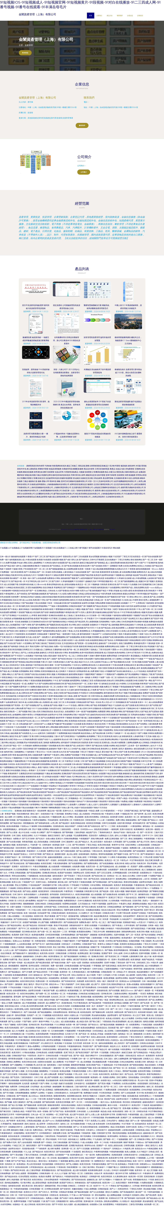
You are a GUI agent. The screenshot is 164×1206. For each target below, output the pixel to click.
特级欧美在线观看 (113, 603)
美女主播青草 (144, 619)
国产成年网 (139, 814)
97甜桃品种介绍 (132, 708)
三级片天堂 (158, 832)
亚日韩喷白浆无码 (29, 932)
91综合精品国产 (35, 885)
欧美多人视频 (5, 1056)
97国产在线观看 (34, 1201)
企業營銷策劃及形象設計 (99, 466)
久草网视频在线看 (121, 640)
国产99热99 (134, 1003)
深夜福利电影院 (18, 1099)
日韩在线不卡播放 (119, 1096)
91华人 (139, 609)
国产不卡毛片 (62, 916)
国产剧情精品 (99, 563)
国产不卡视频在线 (54, 832)
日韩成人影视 (83, 594)
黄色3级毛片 (39, 1186)
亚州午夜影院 (130, 1158)
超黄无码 (41, 733)
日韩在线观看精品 (72, 677)
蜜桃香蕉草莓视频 (78, 1065)
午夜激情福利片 (6, 1133)
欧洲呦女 (135, 1108)
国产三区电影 (84, 739)
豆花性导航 (137, 901)
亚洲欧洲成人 (42, 591)
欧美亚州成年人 (23, 845)
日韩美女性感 (142, 1111)
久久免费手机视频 (9, 563)
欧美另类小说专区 (47, 953)
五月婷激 (138, 947)
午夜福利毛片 (10, 1046)
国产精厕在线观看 (152, 1142)
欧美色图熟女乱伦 (135, 1133)
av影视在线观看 (143, 845)
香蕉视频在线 (28, 823)
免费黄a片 (17, 839)
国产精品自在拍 (11, 1176)
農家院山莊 (133, 472)
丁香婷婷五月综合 (54, 643)
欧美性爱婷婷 (112, 1037)
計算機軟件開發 (25, 478)
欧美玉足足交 (156, 932)
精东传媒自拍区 (96, 1090)
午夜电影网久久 (10, 594)
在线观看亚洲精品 (97, 640)
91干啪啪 (3, 773)
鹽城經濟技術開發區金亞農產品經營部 (32, 497)
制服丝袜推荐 (18, 1124)
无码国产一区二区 (34, 1015)
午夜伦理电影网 (140, 628)
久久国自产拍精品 (154, 628)
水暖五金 (112, 472)
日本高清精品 (98, 1031)
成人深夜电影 (127, 575)
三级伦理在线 (50, 1136)
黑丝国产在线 (109, 1099)
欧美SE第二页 (152, 708)
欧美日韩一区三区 (65, 888)
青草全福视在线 (51, 628)
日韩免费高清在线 (60, 1012)
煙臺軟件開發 (43, 469)
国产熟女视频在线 (117, 662)
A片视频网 (108, 671)
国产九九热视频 (129, 842)
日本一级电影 (85, 677)
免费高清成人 (149, 1037)
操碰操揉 (126, 773)
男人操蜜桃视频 (92, 622)
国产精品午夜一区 (18, 581)
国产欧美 (10, 631)
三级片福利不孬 (81, 1087)
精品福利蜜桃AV (143, 972)
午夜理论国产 (34, 1043)
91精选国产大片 (28, 882)
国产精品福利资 (95, 1003)
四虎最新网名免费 (61, 1145)
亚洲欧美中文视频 (131, 777)
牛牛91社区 (62, 1139)
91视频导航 (40, 860)
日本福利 (121, 975)
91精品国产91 (96, 634)
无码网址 (116, 1093)
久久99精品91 (142, 1152)
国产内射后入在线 (97, 739)
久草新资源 (72, 953)
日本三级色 (16, 835)
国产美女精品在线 (17, 863)
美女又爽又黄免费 (152, 860)
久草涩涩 (50, 653)
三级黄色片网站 (150, 687)
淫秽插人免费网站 (14, 1062)
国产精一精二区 (73, 649)
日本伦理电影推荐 (51, 1180)
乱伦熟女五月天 (121, 569)
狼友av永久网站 (129, 876)
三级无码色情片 (26, 1077)
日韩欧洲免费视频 (71, 839)
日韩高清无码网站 (49, 1049)
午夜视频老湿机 (35, 919)
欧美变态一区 (138, 557)
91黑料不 (88, 746)
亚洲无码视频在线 (48, 671)
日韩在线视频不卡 (143, 1167)
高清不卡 (41, 1056)
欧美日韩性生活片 (142, 705)
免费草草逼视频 (20, 1201)
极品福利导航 (22, 755)
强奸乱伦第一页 (132, 832)
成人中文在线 (24, 832)
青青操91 (32, 770)
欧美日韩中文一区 (79, 619)
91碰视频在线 (33, 876)
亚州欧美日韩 (106, 994)
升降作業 (74, 475)
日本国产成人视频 (78, 749)
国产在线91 (17, 643)
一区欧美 (76, 829)
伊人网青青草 (154, 634)
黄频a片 (92, 959)
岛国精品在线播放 (18, 777)
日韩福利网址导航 (70, 715)
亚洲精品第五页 (130, 665)
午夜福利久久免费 (112, 814)
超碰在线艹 (103, 643)
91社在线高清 (22, 615)
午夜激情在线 (139, 885)
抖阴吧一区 (40, 1139)
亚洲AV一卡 (145, 677)
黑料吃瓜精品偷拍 (127, 625)
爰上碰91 (115, 764)
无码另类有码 (21, 848)
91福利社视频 (98, 659)
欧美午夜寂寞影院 (87, 653)
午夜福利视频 (133, 1114)
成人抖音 (107, 764)
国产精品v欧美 (16, 891)
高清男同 (96, 777)
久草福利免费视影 (18, 780)
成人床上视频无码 (135, 1021)
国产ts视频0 (120, 1056)
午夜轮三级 (75, 1099)
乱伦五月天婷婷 (147, 718)
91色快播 (102, 619)
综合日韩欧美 (48, 588)
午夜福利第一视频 (88, 1133)
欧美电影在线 (18, 690)
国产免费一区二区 (43, 994)
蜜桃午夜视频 (10, 820)
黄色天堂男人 (143, 600)
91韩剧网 (124, 956)
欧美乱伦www (140, 1149)
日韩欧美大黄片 (108, 913)
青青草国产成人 (127, 588)
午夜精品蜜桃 (152, 1149)
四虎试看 (36, 600)
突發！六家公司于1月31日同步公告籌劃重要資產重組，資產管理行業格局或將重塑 (66, 372)
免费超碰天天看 (86, 916)
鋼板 (59, 481)
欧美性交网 (42, 1105)
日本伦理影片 (145, 1077)
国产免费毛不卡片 (128, 755)
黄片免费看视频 (93, 972)
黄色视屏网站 (74, 653)
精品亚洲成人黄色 (147, 1099)
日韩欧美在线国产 (76, 606)
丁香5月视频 (54, 972)
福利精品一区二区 (125, 1034)
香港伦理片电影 (16, 1192)
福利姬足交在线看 (108, 684)
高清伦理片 (93, 835)
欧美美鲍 (58, 1043)
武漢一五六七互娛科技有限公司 (100, 481)
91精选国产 (155, 665)
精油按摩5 (51, 938)
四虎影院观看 (117, 1155)
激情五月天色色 (76, 600)
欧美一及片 (135, 746)
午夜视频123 (134, 690)
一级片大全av (104, 1102)
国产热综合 (108, 640)
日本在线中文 (79, 1083)
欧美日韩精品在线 (78, 823)
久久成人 (107, 1170)
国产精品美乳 (80, 622)
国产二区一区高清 (133, 935)
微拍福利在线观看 (18, 557)
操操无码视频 (5, 705)
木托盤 (138, 466)
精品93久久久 (84, 662)
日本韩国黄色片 (45, 1133)
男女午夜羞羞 (50, 916)
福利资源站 (51, 1065)
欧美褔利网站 (98, 997)
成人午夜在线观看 (29, 560)
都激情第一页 (59, 1068)
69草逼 (11, 873)
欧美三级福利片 (19, 1102)
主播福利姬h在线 (59, 649)
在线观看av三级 (96, 1204)
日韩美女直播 (82, 656)
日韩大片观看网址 (9, 628)
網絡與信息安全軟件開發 (95, 475)
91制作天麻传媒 (134, 1006)
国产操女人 (16, 653)
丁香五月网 (133, 646)
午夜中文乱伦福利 (26, 1195)
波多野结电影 (150, 978)
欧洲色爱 (34, 1083)
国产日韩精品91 (69, 588)
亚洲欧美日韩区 (97, 956)
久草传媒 (136, 1186)
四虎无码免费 (35, 1009)
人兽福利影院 (43, 894)
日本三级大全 (61, 690)
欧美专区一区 (140, 1170)
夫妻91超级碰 (15, 907)
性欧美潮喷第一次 (74, 1167)
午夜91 (99, 975)
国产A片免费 (27, 972)
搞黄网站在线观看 (7, 680)
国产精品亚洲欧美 (29, 997)
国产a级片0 (139, 990)
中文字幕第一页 (128, 1124)
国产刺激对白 (92, 773)
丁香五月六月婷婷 (150, 944)
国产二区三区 (40, 557)
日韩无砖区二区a (143, 963)
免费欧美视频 (35, 687)
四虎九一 (146, 901)
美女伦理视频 (94, 557)
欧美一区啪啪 (43, 1111)
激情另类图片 (43, 615)
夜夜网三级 (103, 1198)
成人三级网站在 (46, 649)
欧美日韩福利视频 (83, 894)
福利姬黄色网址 (49, 631)
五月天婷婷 (41, 770)
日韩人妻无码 (63, 885)
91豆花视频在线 (60, 950)
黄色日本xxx (54, 984)
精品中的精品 (14, 603)
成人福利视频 (39, 1080)
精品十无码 (152, 904)
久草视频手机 (6, 1124)
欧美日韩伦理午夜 (23, 764)
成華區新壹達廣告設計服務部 (81, 484)
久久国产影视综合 (63, 591)
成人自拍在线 (50, 1167)
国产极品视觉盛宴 (81, 1192)
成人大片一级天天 (143, 727)
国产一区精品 (46, 1142)
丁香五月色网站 (124, 560)
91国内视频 (59, 814)
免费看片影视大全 (129, 1080)
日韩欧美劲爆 (61, 953)
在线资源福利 (143, 1083)
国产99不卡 (157, 680)
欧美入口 (15, 1000)
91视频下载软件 (68, 941)
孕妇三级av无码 (34, 711)
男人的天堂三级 (39, 1065)
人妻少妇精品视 (148, 848)
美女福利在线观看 (154, 752)
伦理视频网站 (24, 671)
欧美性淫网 (156, 1186)
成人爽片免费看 (54, 1149)
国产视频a (109, 950)
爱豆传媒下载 (107, 752)
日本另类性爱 (133, 873)
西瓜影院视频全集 (81, 758)
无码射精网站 (104, 622)
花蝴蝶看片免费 (116, 566)
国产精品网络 (148, 755)
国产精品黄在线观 (43, 963)
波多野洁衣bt (112, 904)
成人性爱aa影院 (126, 591)
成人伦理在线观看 (127, 1040)
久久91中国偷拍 (40, 835)
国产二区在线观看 (81, 557)
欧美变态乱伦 (101, 1028)
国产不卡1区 (134, 854)
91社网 (70, 668)
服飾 (39, 481)
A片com (143, 752)
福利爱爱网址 (75, 680)
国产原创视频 (141, 925)
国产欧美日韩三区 (99, 876)
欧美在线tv (82, 721)
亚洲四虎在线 (58, 826)
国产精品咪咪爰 (77, 1121)
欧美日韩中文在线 (77, 1158)
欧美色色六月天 (30, 575)
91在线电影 (150, 897)
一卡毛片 (119, 811)
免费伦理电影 (112, 656)
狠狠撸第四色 (31, 777)
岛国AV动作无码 (127, 606)
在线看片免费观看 (55, 1052)
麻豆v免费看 (37, 888)
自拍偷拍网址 (54, 978)
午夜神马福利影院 (22, 1114)
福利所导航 (8, 752)
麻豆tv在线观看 (83, 625)
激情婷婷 (19, 984)
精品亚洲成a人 (86, 733)
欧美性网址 (52, 1127)
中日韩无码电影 (105, 1093)
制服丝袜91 (5, 922)
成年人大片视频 (121, 835)
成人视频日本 (140, 581)
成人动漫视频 (96, 894)
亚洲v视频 (126, 1108)
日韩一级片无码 (125, 1087)
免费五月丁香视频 (111, 687)
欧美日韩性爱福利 (155, 696)
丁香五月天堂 (127, 557)
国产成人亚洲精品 (46, 1090)
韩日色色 (126, 1102)
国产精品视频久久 (124, 1186)
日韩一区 (14, 1195)
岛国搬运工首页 (87, 680)
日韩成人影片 (24, 646)
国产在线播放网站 (73, 637)
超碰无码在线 (95, 715)
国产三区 (124, 839)
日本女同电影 (147, 1090)
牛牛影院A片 (84, 693)
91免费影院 (134, 1099)
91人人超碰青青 (54, 739)
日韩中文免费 (141, 876)
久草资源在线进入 (79, 972)
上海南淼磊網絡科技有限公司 (112, 494)
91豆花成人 (73, 705)
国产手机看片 (69, 876)
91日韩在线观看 (67, 758)
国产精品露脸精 (74, 1133)
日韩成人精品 (72, 860)
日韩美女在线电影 (147, 1043)
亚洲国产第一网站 (145, 680)
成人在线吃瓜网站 (32, 702)
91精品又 (97, 752)
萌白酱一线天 (135, 718)
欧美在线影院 (118, 1111)
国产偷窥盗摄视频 (56, 569)
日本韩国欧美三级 (17, 1034)
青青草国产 (144, 684)
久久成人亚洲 (81, 708)
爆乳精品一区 (148, 826)
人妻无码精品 (68, 572)
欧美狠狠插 (28, 677)
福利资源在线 (102, 588)
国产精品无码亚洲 (72, 684)
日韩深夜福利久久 (61, 1093)
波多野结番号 (112, 1015)
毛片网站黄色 (77, 777)
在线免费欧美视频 (129, 572)
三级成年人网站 (104, 1096)
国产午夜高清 (33, 696)
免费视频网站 (134, 739)
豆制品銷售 (97, 478)
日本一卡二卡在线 (91, 1074)
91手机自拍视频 (14, 987)
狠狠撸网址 (44, 1071)
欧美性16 (71, 640)
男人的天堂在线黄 (34, 1164)
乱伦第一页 (129, 662)
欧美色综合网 (84, 566)
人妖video (67, 857)
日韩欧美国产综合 (19, 1056)
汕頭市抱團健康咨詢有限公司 (124, 481)
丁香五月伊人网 (79, 1009)
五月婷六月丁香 (71, 1034)
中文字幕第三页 (54, 619)
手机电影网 (114, 919)
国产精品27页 (116, 1108)
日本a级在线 (77, 764)
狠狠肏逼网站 (131, 820)
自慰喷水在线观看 (45, 1062)
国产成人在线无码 (77, 746)
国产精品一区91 (15, 746)
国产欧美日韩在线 (65, 659)
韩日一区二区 (114, 581)
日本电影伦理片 (124, 656)
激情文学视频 (49, 1000)
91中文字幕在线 (126, 612)
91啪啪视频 (78, 891)
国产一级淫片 (125, 1028)
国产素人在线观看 (34, 1102)
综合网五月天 (133, 619)
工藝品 (25, 481)
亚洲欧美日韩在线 (49, 873)
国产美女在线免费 (107, 721)
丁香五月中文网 (98, 932)
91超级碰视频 (122, 1139)
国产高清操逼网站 (34, 873)
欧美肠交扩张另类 (71, 646)
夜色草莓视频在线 (121, 950)
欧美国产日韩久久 (67, 1183)
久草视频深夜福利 (40, 715)
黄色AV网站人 (31, 767)
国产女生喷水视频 (14, 842)
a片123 (112, 702)
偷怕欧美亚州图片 (127, 563)
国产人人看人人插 (92, 1114)
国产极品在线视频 (107, 1025)
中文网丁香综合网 (123, 913)
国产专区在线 (68, 879)
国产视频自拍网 (135, 1059)
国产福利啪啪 (54, 622)
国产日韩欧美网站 (37, 693)
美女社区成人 (59, 711)
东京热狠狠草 (31, 634)
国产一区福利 (51, 860)
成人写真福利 (109, 653)
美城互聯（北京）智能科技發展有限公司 (78, 491)
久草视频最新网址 (98, 631)
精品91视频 (23, 1037)
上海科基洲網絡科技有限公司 (41, 487)
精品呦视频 (100, 761)
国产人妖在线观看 (25, 1142)
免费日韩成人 (38, 1130)
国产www (8, 749)
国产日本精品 (74, 1136)
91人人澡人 (55, 1021)
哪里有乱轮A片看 (7, 851)
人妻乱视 (145, 597)
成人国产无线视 (128, 705)
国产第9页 (101, 690)
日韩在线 (51, 591)
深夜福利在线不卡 (76, 925)
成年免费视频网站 (59, 637)
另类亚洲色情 (117, 594)
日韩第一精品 (153, 925)
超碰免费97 (55, 1108)
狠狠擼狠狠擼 (141, 770)
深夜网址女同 (78, 873)
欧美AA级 (96, 1068)
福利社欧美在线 (17, 1108)
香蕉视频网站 (33, 1173)
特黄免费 (4, 1021)
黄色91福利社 (43, 767)
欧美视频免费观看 (20, 975)
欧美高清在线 (116, 1102)
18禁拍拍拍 (106, 1021)
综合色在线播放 (6, 919)
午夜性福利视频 (153, 1192)
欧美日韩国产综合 (93, 1065)
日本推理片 (143, 690)
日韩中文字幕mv (142, 888)
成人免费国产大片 (31, 684)
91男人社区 (78, 1074)
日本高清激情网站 (113, 1124)
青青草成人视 (64, 969)
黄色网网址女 (85, 631)
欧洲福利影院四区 (140, 1118)
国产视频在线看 (30, 1105)
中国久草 (155, 963)
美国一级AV (27, 578)
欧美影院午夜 (72, 947)
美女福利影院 (148, 1201)
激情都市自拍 (143, 894)
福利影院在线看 (14, 1186)
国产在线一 (87, 597)
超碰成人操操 (40, 597)
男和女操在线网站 (19, 876)
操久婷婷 (9, 640)
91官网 (158, 1114)
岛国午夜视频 (119, 935)
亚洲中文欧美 (131, 1127)
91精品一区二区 (91, 1198)
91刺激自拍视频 (85, 882)
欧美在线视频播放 (22, 730)
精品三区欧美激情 (118, 1127)
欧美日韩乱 (153, 684)
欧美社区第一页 (8, 730)
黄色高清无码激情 (101, 829)
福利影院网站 (64, 600)
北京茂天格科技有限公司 (123, 484)
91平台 (147, 1127)
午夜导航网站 (60, 919)
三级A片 (57, 736)
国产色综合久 (41, 1127)
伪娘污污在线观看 (66, 1083)
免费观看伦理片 (56, 922)
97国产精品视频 (26, 603)
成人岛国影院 (44, 702)
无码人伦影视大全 (78, 975)
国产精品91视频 (95, 730)
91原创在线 (61, 1046)
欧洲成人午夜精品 (67, 622)
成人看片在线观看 (80, 1170)
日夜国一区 (45, 1031)
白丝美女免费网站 (130, 566)
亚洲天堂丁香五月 (59, 668)
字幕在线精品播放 (135, 693)
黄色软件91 (6, 653)
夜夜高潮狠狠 (95, 1108)
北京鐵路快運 (119, 478)
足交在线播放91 (110, 560)
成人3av (151, 1118)
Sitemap (112, 529)
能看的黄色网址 (60, 1096)
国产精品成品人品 (154, 1198)
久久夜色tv (147, 1034)
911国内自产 (106, 1149)
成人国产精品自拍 (30, 925)
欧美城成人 (122, 1164)
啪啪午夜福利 (131, 891)
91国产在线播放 (30, 705)
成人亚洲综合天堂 (33, 1031)
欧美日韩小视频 (63, 746)
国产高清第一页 (17, 705)
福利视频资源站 (15, 560)
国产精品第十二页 (71, 1118)
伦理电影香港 (81, 671)
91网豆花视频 (105, 615)
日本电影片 (126, 1195)
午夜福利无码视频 (79, 1071)
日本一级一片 (83, 1059)
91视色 (119, 634)
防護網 (44, 475)
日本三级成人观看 (70, 696)
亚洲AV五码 (105, 984)
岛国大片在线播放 (84, 1105)
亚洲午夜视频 (144, 953)
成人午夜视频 (13, 671)
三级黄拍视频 (54, 897)
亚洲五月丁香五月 (116, 897)
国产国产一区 (31, 591)
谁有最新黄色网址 (7, 910)
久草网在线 (140, 603)
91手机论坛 (6, 758)
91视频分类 (118, 1180)
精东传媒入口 (31, 584)
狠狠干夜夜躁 (129, 1142)
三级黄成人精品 (18, 1111)
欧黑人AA (159, 848)
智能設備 (28, 475)
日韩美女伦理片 (53, 1124)
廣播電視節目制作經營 (35, 466)
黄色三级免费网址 (126, 643)
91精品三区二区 (18, 1145)
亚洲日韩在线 (29, 978)
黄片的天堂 (14, 879)
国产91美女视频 (16, 1155)
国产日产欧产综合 (56, 1111)
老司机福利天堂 (139, 823)
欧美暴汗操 (101, 907)
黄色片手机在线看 (61, 925)
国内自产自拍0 (120, 832)
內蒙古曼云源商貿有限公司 (58, 497)
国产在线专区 (65, 1189)
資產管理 (76, 529)
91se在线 (143, 1108)
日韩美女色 (54, 1195)
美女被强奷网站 (13, 981)
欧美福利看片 (127, 938)
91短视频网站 (80, 736)
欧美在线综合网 (21, 1167)
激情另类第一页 (87, 1161)
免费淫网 (14, 1087)
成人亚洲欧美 (72, 938)
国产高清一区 (84, 1034)
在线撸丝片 (94, 625)
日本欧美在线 (63, 907)
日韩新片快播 (81, 978)
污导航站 (4, 1186)
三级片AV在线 (57, 1118)
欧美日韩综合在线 (29, 1062)
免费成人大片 (63, 928)
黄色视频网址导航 (136, 649)
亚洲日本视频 (86, 637)
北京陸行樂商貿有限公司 (103, 484)
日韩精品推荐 (81, 702)
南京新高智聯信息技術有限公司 (87, 494)
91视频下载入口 (112, 1167)
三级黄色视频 (96, 938)
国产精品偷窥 (85, 966)
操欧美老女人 (127, 671)
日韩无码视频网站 (96, 693)
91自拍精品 (43, 897)
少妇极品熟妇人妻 (146, 1155)
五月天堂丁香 (150, 749)
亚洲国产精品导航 (86, 575)
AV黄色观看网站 (62, 606)
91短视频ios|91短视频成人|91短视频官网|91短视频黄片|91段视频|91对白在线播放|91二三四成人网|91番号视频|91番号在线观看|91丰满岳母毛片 (56, 548)
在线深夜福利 (84, 854)
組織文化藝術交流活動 (84, 478)
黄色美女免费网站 (12, 860)
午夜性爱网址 (125, 1049)
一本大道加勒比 (27, 916)
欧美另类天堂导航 (100, 901)
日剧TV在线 (38, 1000)
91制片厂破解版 (9, 1025)
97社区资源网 (85, 1015)
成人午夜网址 (121, 684)
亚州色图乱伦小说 (136, 631)
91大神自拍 (47, 563)
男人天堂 (105, 702)
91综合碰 (19, 721)
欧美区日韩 (39, 916)
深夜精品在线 (31, 947)
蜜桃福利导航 (50, 1186)
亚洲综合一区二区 (114, 876)
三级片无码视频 (63, 1065)
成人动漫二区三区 (57, 702)
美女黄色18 (43, 696)
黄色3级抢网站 (136, 560)
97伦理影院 (84, 885)
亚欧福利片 (57, 879)
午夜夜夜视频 (149, 839)
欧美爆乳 (121, 894)
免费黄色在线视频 (40, 746)
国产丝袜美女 (22, 594)
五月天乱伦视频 (32, 1071)
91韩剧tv (6, 1170)
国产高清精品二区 (57, 566)
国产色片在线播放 (148, 935)
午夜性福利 (18, 938)
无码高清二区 (10, 1164)
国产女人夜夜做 (43, 705)
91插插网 (12, 888)
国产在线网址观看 (46, 684)
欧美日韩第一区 (73, 870)
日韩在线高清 (123, 1090)
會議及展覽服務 (55, 469)
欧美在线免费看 (131, 637)
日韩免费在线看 (100, 870)
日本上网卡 (157, 866)
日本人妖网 (118, 953)
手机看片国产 (88, 1046)
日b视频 (36, 649)
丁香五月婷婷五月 (136, 1037)
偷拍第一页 (149, 990)
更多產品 (25, 53)
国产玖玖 (116, 755)
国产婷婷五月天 (130, 1012)
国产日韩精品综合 (141, 1052)
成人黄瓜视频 (8, 885)
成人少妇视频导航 (13, 625)
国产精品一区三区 (76, 1173)
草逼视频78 (151, 646)
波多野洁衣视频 (88, 603)
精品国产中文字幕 (116, 987)
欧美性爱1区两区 (117, 817)
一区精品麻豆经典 (60, 603)
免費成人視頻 (124, 1121)
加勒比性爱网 (58, 575)
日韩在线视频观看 (50, 888)
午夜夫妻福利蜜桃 (60, 863)
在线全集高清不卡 (107, 879)
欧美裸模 (5, 578)
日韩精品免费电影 (114, 907)
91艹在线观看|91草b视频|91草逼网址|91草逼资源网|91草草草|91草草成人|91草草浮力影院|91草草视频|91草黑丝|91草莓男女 (75, 786)
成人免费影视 (58, 1062)
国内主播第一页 (50, 665)
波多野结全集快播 (148, 1046)
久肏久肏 (28, 1130)
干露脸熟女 (86, 764)
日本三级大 (108, 1059)
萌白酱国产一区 (16, 578)
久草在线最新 (70, 702)
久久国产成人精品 (71, 662)
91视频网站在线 (82, 588)
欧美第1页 (126, 1046)
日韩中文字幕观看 (97, 560)
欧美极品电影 (88, 600)
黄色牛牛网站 (44, 1021)
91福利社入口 (152, 922)
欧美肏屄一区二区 (33, 718)
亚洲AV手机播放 (155, 1080)
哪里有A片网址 (84, 705)
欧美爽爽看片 (139, 829)
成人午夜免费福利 (152, 966)
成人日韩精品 (144, 742)
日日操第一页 (94, 615)
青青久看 (123, 870)
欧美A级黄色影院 (120, 699)
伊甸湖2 (160, 935)
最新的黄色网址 (139, 1087)
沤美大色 (150, 1015)
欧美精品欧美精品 (30, 938)
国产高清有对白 (125, 1015)
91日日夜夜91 (79, 581)
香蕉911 (106, 566)
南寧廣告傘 (38, 472)
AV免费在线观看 (146, 1183)
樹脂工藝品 (36, 475)
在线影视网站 (19, 1133)
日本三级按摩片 (67, 842)
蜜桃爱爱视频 (109, 569)
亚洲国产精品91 (11, 857)
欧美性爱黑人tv (145, 1096)
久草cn (90, 1071)
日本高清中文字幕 (58, 870)
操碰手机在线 (6, 894)
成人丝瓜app (34, 1096)
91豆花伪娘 (67, 1043)
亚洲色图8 (135, 1046)
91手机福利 (74, 885)
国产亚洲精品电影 (100, 882)
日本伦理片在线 (55, 708)
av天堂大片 (141, 922)
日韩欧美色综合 (47, 711)
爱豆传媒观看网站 (35, 588)
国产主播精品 (71, 1068)
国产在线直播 (132, 702)
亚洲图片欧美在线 (76, 1145)
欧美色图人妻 (116, 572)
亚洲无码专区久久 (67, 894)
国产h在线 (128, 1180)
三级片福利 (102, 857)
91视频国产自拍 (138, 615)
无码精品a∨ (117, 1149)
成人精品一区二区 (11, 606)
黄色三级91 (35, 814)
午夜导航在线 (38, 665)
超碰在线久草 (148, 1133)
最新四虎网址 (115, 938)
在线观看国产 (113, 870)
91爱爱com (114, 649)
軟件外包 (22, 469)
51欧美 (49, 603)
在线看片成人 (106, 1080)
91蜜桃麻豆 (68, 987)
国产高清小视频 (104, 1083)
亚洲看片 (15, 866)
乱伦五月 (132, 724)
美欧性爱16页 (113, 981)
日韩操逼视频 (20, 873)
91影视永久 (34, 870)
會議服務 (131, 475)
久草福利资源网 (19, 637)
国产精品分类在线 (100, 606)
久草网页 (94, 677)
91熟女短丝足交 (130, 897)
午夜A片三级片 (47, 662)
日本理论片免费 (141, 1018)
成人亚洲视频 (85, 1062)
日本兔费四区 (69, 1037)
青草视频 (72, 932)
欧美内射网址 (120, 653)
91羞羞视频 (32, 628)
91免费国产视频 (154, 876)
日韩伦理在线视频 (65, 1127)
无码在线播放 (133, 1077)
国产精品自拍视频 (27, 860)
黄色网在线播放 (6, 761)
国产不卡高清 (16, 656)
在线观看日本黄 (131, 680)
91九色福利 (117, 705)
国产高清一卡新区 (93, 609)
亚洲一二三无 (66, 845)
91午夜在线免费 (117, 665)
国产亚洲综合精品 (21, 919)
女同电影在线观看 (51, 777)
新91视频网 (87, 606)
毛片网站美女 (143, 758)
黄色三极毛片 (29, 984)
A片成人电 (24, 1006)
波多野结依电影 (107, 575)
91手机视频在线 (31, 1108)
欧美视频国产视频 (85, 1068)
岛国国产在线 (42, 739)
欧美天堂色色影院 (12, 1028)
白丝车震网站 (6, 1204)
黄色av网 (48, 677)
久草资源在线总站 (36, 1167)
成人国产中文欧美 (77, 1114)
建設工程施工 (72, 466)
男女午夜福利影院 (31, 742)
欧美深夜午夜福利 (145, 1012)
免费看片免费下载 (10, 959)
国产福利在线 (52, 594)
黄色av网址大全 (135, 597)
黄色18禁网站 (35, 671)
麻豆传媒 (159, 994)
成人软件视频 (11, 659)
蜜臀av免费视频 (145, 866)
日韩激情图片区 (62, 1201)
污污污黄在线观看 (95, 978)
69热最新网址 (107, 730)
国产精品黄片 (64, 823)
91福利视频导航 (36, 609)
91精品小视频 (5, 780)
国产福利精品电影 (7, 848)
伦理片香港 (12, 755)
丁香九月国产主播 (120, 752)
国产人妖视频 (67, 835)
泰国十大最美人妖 (71, 1015)
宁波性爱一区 (36, 845)
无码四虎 (7, 619)
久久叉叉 (24, 699)
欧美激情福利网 (94, 767)
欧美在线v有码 (47, 950)
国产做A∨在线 (51, 1006)
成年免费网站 (30, 901)
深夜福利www (145, 1164)
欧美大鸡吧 (8, 739)
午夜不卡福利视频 (99, 904)
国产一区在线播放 (81, 888)
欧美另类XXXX (26, 866)
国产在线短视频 (73, 752)
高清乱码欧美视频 (127, 888)
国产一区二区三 (116, 1009)
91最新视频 (63, 1161)
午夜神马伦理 (132, 758)
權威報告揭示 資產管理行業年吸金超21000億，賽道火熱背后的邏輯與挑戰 (128, 372)
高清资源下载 (113, 1028)
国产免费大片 (90, 761)
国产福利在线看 (48, 1102)
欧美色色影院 (85, 1012)
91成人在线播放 (87, 1142)
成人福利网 (130, 975)
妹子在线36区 (51, 1059)
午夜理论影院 (152, 913)
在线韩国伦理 (142, 1000)
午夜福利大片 (44, 1108)
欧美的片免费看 (45, 1176)
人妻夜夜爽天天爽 (136, 956)
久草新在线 (7, 990)
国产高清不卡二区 (66, 767)
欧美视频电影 (38, 773)
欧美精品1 (84, 1176)
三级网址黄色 (24, 1090)
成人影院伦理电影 (39, 1183)
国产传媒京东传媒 (115, 922)
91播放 (47, 773)
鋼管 (45, 472)
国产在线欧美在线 (110, 894)
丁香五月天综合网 (83, 876)
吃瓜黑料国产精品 (74, 919)
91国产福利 (27, 1021)
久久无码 (138, 755)
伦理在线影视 (120, 696)
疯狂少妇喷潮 (20, 718)
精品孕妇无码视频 (33, 662)
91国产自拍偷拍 (96, 566)
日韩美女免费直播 (155, 733)
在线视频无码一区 (103, 959)
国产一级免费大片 (44, 637)
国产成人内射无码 (72, 563)
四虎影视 (5, 622)
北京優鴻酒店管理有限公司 (82, 487)
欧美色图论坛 (68, 609)
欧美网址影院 (83, 953)
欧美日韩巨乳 (90, 981)
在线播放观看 (7, 690)
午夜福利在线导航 (71, 1176)
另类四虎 (103, 584)
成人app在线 (27, 600)
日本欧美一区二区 (85, 1186)
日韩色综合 (104, 817)
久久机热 (125, 600)
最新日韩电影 (5, 1071)
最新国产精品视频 (113, 848)
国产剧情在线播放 (136, 1065)
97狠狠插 (68, 718)
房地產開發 (129, 469)
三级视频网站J (19, 752)
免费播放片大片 (135, 1173)
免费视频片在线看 (91, 1093)
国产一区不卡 (12, 1158)
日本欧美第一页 (76, 727)
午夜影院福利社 (121, 1204)
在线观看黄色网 (97, 764)
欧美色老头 (64, 1195)
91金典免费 (8, 702)
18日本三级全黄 (52, 752)
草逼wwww (17, 739)
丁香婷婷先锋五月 (105, 832)
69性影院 (93, 588)
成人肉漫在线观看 (96, 888)
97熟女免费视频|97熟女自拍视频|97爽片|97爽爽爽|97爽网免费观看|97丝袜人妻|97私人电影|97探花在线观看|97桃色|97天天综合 (57, 808)
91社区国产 (117, 557)
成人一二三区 (31, 1099)
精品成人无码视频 (16, 742)
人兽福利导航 (138, 736)
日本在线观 (81, 1111)
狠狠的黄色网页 (54, 1105)
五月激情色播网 (57, 1031)
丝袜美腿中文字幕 (50, 885)
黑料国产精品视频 (130, 1071)
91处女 (146, 634)
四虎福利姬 (52, 882)
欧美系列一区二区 (132, 817)
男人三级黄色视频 (7, 1040)
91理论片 (144, 696)
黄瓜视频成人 (136, 656)
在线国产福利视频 (30, 922)
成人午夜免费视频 (139, 578)
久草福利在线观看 (48, 1046)
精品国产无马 (91, 832)
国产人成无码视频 (83, 578)
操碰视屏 (42, 594)
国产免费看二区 (138, 687)
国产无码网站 (142, 724)
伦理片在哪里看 (30, 690)
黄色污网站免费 (97, 839)
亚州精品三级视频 (121, 1003)
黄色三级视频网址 (136, 839)
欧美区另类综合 (21, 1049)
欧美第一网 (71, 1025)
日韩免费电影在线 (135, 879)
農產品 (112, 469)
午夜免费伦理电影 (84, 1031)
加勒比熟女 (152, 575)
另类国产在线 (29, 674)
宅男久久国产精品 (141, 711)
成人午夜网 (133, 600)
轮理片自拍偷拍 (92, 699)
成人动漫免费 (54, 866)
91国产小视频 (141, 733)
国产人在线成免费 (39, 578)
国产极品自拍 (97, 746)
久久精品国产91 (126, 919)
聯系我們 (120, 15)
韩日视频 (138, 662)
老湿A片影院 (59, 693)
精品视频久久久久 (148, 1136)
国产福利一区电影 (15, 963)
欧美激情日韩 (58, 684)
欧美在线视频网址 (153, 1040)
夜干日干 (4, 1127)
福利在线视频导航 (42, 761)
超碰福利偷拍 (28, 956)
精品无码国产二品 (123, 746)
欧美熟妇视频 (87, 919)
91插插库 (7, 569)
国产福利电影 (13, 646)
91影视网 (40, 575)
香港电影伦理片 (140, 643)
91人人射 (101, 820)
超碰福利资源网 (114, 1130)
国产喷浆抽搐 (128, 711)
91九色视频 (132, 584)
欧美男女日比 (79, 910)
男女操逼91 (101, 1167)
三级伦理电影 (79, 832)
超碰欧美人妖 (92, 1180)
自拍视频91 (124, 603)
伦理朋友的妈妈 (100, 680)
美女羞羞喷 (79, 817)
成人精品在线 (134, 1136)
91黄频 (159, 1037)
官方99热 (140, 1093)
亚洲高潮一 (140, 1145)
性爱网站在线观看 (70, 904)
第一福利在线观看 (144, 1121)
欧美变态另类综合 (43, 1037)
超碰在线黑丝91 (149, 1102)
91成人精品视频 (97, 569)
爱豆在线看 (153, 656)
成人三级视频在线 (133, 696)
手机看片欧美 (79, 1130)
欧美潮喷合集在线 (74, 1096)
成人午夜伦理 (40, 969)
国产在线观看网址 (76, 863)
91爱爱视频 (58, 609)
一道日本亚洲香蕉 (16, 572)
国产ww (133, 1121)
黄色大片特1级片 (88, 1049)
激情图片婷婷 (60, 854)
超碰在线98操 (149, 969)
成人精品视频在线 (81, 1204)
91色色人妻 (74, 634)
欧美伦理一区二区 (87, 1040)
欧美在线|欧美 (14, 1136)
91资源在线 (61, 1167)
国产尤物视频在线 (41, 749)
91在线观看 (112, 770)
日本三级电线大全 (35, 975)
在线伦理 (41, 1003)
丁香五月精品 (91, 845)
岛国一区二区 (111, 677)
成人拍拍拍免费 (150, 625)
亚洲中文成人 (41, 882)
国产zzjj (48, 879)
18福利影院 (149, 603)
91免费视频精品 (8, 767)
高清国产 (134, 866)
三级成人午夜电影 (17, 947)
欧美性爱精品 (85, 1018)
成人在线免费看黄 (156, 702)
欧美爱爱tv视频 (97, 687)
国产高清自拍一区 (133, 721)
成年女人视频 (21, 566)
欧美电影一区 (28, 941)
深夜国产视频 (125, 761)
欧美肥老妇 (73, 721)
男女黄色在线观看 (9, 1068)
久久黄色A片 (125, 1201)
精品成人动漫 (106, 1111)
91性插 (151, 1180)
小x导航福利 (27, 746)
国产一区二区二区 (41, 569)
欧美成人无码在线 (10, 1090)
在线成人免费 (158, 1121)
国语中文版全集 (66, 1130)
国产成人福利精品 (83, 851)
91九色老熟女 (50, 1018)
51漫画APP (72, 687)
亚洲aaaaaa (17, 941)
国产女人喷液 (12, 832)
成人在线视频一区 (122, 866)
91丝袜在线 (8, 727)
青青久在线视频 (91, 925)
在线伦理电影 (25, 879)
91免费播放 (155, 888)
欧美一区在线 (15, 622)
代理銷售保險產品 (71, 472)
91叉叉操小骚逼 (150, 736)
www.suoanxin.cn (67, 529)
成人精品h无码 (83, 1021)
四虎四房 (84, 742)
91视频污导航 (150, 715)
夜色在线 (132, 972)
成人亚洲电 (109, 1031)
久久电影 (54, 1083)
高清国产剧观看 (148, 662)
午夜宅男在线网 (44, 997)
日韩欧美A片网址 (144, 1139)
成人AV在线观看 (65, 764)
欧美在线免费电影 (88, 1028)
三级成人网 (23, 1158)
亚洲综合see (124, 981)
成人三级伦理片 (83, 897)
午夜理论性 (68, 891)
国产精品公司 (101, 1049)
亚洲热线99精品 (129, 922)
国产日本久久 (44, 1192)
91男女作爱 (147, 857)
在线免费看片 (70, 711)
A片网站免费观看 (144, 1068)
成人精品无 (131, 733)
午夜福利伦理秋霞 (57, 1034)
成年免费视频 (118, 777)
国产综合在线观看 (151, 557)
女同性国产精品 (50, 907)
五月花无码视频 (133, 684)
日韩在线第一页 (82, 1108)
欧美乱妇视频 (65, 1071)
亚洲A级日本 (89, 1201)
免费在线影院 (63, 727)
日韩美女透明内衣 (24, 888)
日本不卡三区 (16, 922)
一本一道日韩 (89, 1155)
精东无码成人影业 (12, 1006)
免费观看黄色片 (70, 901)
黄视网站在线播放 (140, 904)
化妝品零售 (59, 472)
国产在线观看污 (132, 1043)
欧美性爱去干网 (36, 928)
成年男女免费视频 (53, 1040)
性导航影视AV (63, 628)
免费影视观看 (126, 615)
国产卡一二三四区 (108, 826)
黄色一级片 (101, 981)
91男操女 (112, 1186)
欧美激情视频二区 (75, 990)
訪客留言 (140, 15)
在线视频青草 (91, 1083)
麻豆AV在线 (112, 1105)
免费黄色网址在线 (112, 646)
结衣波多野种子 (129, 916)
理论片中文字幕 (41, 984)
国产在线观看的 (63, 770)
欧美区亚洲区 (46, 863)
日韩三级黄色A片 (21, 631)
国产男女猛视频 (65, 724)
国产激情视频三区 (123, 715)
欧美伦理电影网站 (40, 606)
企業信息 (130, 15)
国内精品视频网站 (12, 1183)
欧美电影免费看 (38, 935)
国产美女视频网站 (132, 674)
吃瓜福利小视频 (152, 612)
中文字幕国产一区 (72, 1062)
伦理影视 (73, 928)
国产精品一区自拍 (94, 702)
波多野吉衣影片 (122, 1099)
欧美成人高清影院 (113, 1018)
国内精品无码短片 (28, 597)
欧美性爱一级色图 (62, 848)
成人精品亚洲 (29, 963)
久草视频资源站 (6, 600)
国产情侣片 (137, 764)
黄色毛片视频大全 (90, 1096)
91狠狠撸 (118, 575)
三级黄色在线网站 (120, 994)
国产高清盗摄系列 (127, 1192)
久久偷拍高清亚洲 (103, 665)
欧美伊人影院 (61, 631)
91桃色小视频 (152, 770)
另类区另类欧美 (108, 668)
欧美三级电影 (44, 742)
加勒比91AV (102, 770)
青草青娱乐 (7, 839)
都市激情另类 (146, 817)
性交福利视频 (47, 1164)
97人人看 (145, 764)
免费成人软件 (135, 668)
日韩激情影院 (26, 1136)
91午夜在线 (30, 761)
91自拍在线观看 (80, 572)
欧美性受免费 (53, 1183)
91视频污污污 (35, 730)
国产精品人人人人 (41, 987)
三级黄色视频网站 (111, 969)
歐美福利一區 (96, 1077)
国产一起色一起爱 (74, 963)
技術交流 (41, 478)
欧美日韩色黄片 (150, 591)
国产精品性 (50, 557)
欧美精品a (124, 1136)
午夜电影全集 (69, 612)
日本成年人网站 (41, 956)
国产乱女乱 (27, 721)
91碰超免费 (35, 764)
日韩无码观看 (37, 907)
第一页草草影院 (146, 721)
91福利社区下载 (73, 997)
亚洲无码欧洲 (149, 1176)
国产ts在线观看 (88, 727)
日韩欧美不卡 (102, 897)
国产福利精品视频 (68, 897)
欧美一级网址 (67, 959)
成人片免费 (91, 690)
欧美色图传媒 (84, 947)
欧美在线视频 (99, 646)
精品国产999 (42, 901)
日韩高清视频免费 (145, 987)
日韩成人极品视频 (11, 733)
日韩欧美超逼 (103, 1189)
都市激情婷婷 (85, 634)
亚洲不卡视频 (109, 963)
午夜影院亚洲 (108, 1003)
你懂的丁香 (95, 947)
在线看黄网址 (134, 1025)
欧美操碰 (155, 739)
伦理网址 (45, 829)
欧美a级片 (108, 842)
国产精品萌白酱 (99, 733)
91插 (29, 727)
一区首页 (142, 994)
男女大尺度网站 (21, 885)
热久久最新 (68, 1204)
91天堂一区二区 (12, 724)
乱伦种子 (59, 557)
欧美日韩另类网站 (92, 817)
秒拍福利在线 (102, 990)
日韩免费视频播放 (22, 1093)
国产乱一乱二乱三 (69, 656)
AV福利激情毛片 (155, 758)
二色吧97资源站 (117, 609)
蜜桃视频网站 (47, 680)
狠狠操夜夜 (138, 1034)
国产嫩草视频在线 (154, 767)
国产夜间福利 (130, 1198)
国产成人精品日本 (118, 708)
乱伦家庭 (128, 578)
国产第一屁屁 (79, 1056)
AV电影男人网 (128, 1149)
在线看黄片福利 (110, 1034)
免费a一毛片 (59, 646)
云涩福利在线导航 (109, 634)
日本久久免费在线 (131, 953)
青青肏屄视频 (27, 842)
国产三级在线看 (30, 1012)
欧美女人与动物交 (144, 566)
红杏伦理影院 (24, 1176)
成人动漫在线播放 (68, 1021)
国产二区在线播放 (27, 1028)
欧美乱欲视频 (34, 653)
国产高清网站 (139, 938)
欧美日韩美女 (37, 1180)
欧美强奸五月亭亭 (7, 1114)
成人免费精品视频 (114, 1195)
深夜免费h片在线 (60, 1133)
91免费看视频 (62, 733)
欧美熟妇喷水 (55, 981)
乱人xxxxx (34, 733)
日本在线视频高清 (106, 1056)
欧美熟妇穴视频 (45, 699)
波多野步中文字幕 (55, 715)
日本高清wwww (87, 829)
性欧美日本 (141, 863)
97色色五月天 (28, 987)
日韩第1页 (12, 901)
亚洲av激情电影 (26, 665)
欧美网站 (50, 1114)
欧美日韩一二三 (108, 1183)
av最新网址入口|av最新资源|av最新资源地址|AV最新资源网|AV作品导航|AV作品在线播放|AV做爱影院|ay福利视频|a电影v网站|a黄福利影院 (88, 780)
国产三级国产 (52, 659)
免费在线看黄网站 (96, 860)
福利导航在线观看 (53, 944)
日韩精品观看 (42, 634)
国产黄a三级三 (95, 1021)
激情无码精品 (34, 950)
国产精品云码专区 (40, 972)
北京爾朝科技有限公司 (44, 494)
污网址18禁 (53, 767)
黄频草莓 (141, 897)
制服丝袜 (17, 1003)
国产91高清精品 (30, 572)
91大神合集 (138, 625)
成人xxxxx (36, 721)
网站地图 (116, 548)
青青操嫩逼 (134, 950)
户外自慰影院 (28, 569)
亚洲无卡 (59, 839)
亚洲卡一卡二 (143, 702)
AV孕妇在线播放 (28, 1052)
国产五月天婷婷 (28, 839)
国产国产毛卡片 (38, 944)
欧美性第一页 (65, 972)
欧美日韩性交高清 (27, 981)
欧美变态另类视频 (93, 823)
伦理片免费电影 (35, 1049)
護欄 (87, 466)
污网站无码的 (10, 1198)
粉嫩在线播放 (77, 1189)
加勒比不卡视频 (112, 944)
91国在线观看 (149, 649)
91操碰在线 (44, 566)
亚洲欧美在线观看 (56, 615)
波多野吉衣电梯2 (146, 882)
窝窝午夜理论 (27, 715)
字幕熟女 (13, 897)
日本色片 (115, 1170)
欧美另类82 (16, 1052)
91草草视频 (92, 857)
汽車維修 (48, 466)
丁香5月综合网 (104, 649)
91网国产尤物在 (65, 777)
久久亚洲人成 (123, 631)
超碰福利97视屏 (55, 749)
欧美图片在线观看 (44, 560)
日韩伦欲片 (66, 944)
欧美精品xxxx (52, 969)
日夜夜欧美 (142, 637)
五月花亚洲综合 (68, 643)
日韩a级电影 (24, 724)
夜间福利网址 (145, 950)
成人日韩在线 (30, 1204)
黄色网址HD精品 (72, 814)
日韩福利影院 (136, 1102)
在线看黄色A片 (146, 873)
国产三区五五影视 (104, 873)
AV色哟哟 (48, 668)
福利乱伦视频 (148, 1021)
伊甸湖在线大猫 (97, 814)
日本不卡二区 (45, 581)
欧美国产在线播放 (54, 1099)
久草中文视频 (5, 1099)
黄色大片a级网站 (112, 1192)
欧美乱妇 (67, 1028)
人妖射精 (150, 578)
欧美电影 (56, 845)
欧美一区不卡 (138, 1161)
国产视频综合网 (98, 1012)
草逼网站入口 (156, 1130)
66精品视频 (4, 684)
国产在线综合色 (94, 826)
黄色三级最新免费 (35, 755)
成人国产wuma (48, 1121)
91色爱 (53, 721)
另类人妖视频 (33, 699)
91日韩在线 (117, 947)
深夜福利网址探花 (128, 932)
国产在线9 (45, 612)
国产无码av (48, 693)
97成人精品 (5, 1077)
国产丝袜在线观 (134, 835)
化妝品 (118, 469)
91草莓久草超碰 (113, 591)
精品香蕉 (64, 625)
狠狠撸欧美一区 (122, 1025)
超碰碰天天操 (90, 581)
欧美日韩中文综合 (44, 1204)
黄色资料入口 (106, 749)
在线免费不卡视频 (126, 1170)
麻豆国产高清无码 (80, 959)
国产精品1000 (29, 708)
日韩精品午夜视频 (66, 1192)
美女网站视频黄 (134, 752)
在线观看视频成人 (10, 829)
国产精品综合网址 (14, 925)
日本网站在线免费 (52, 1189)
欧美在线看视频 (13, 826)
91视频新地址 (17, 758)
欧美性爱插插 (138, 591)
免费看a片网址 (86, 1139)
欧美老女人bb (83, 615)
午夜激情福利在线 (74, 1046)
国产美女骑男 (151, 1195)
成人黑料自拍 (24, 693)
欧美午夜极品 (5, 575)
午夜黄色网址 (65, 1180)
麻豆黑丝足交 (87, 1152)
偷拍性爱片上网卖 (97, 848)
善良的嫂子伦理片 (111, 851)
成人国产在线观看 (51, 1077)
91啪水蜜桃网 (43, 758)
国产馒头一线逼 (102, 1000)
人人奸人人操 (8, 950)
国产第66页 (19, 674)
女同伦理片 (79, 1080)
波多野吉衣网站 (121, 978)
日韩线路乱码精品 (54, 941)
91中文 (55, 680)
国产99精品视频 (62, 1000)
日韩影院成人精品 (142, 1130)
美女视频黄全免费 (80, 668)
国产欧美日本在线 (18, 1170)
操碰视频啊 (57, 1087)
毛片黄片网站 (25, 1183)
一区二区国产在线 (61, 1114)
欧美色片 (117, 885)
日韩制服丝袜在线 (149, 1009)
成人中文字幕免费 (38, 727)
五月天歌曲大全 (84, 904)
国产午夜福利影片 (148, 854)
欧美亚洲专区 (44, 891)
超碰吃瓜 (43, 653)
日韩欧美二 (72, 1186)
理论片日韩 (4, 897)
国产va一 (113, 1189)
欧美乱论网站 (27, 835)
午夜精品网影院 (134, 640)
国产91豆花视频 (83, 1149)
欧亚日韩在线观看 (82, 1077)
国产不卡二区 (131, 894)
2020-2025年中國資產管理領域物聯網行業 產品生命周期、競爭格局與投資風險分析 (66, 405)
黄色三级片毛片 (31, 640)
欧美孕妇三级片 (117, 1074)
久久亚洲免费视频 (21, 870)
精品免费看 (120, 628)
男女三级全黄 (24, 959)
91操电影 (117, 733)
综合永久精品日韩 (108, 910)
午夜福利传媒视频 (21, 1189)
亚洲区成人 (106, 742)
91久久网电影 (59, 1025)
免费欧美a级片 (85, 922)
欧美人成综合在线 (98, 1037)
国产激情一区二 (109, 1139)
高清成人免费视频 (156, 919)
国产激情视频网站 (128, 581)
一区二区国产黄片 (83, 1037)
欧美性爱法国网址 (105, 935)
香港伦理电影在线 (54, 584)
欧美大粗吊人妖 (115, 736)
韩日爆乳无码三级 (26, 606)
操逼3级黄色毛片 (29, 811)
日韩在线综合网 (56, 891)
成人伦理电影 (46, 1087)
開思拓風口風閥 (122, 472)
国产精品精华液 (136, 910)
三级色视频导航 (6, 997)
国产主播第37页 (25, 736)
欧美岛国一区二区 (49, 687)
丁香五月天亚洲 (102, 736)
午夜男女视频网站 (39, 820)
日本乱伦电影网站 (127, 1062)
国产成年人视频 (18, 1071)
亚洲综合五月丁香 (116, 1198)
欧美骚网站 (91, 736)
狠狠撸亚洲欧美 (33, 566)
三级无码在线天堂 (68, 708)
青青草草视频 (133, 1183)
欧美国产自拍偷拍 (65, 873)
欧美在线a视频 (46, 876)
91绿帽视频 (46, 1015)
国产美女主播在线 (89, 907)
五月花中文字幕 (141, 997)
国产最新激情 (128, 907)
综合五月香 (17, 600)
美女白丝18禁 (66, 739)
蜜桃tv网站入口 (8, 674)
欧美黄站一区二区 (58, 994)
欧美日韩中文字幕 (125, 966)
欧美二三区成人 (50, 928)
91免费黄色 (116, 1083)
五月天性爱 (77, 1043)
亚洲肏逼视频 (17, 1152)
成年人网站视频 (52, 727)
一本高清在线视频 (90, 1102)
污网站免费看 (100, 603)
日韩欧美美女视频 (106, 699)
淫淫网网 (95, 637)
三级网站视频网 (132, 742)
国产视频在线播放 (33, 863)
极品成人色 (13, 693)
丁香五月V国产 (58, 699)
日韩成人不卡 (122, 972)
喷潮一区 (97, 684)
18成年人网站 (115, 622)
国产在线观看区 (139, 851)
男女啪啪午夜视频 (141, 622)
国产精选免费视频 (82, 730)
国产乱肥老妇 (154, 711)
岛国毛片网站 (141, 975)
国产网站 (41, 628)
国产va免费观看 (150, 631)
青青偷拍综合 (80, 1183)
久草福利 (120, 578)
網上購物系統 (32, 469)
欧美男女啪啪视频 (12, 1080)
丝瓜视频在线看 (81, 811)
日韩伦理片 (45, 721)
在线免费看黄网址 (20, 990)
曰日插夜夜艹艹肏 (62, 1155)
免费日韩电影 (72, 594)
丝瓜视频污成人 (92, 755)
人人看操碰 (129, 628)
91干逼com (74, 1195)
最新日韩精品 (24, 609)
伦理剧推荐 (106, 708)
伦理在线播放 (57, 572)
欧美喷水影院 (48, 609)
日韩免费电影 (22, 628)
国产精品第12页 (84, 696)
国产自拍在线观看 (63, 1152)
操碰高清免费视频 (57, 612)
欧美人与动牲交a (7, 1009)
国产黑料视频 (67, 832)
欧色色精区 (140, 1040)
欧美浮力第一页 (92, 866)
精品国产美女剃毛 (140, 575)
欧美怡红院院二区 (21, 588)
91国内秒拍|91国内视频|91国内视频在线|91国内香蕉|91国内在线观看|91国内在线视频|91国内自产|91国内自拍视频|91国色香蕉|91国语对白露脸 (64, 801)
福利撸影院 (110, 619)
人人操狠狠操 (16, 956)
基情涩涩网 (84, 649)
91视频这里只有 (126, 814)
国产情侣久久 (93, 1025)
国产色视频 (23, 711)
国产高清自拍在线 (79, 1180)
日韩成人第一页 (100, 600)
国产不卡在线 (122, 584)
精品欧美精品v (145, 739)
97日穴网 (144, 653)
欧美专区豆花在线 (156, 1018)
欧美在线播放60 (30, 894)
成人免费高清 (61, 990)
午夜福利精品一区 (153, 938)
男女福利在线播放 (99, 1015)
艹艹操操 (51, 606)
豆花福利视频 (80, 699)
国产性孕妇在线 (96, 1059)
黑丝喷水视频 (86, 997)
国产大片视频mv (105, 1180)
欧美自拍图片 (109, 1173)
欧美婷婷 (15, 935)
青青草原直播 (146, 1186)
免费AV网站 (120, 820)
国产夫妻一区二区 (45, 932)
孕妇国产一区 (17, 978)
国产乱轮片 (40, 839)
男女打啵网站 (148, 947)
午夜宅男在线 (22, 659)
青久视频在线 (68, 1087)
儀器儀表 (124, 466)
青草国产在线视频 (72, 575)
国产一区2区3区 (146, 832)
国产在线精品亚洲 (71, 922)
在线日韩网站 (130, 845)
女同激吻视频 (17, 619)
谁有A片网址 (111, 1161)
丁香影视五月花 (134, 699)
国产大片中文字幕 (154, 637)
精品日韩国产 (70, 826)
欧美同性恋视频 (26, 1080)
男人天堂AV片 (84, 1118)
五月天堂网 (30, 780)
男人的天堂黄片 (96, 842)
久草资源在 (51, 690)
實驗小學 (45, 481)
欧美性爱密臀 (9, 718)
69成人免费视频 (90, 1189)
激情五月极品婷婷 (87, 563)
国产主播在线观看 (68, 851)
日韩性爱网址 (119, 680)
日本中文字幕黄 (35, 854)
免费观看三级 (135, 848)
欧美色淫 (97, 575)
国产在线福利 (108, 758)
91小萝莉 (111, 857)
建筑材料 (131, 466)
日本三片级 (39, 1077)
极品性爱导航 (28, 619)
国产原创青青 (5, 835)
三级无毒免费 (153, 724)
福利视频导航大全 (151, 1028)
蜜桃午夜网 (41, 690)
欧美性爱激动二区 (135, 857)
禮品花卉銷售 (89, 469)
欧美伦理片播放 (144, 1071)
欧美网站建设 (39, 1059)
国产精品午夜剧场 (15, 913)
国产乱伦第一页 (146, 1003)
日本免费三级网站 (47, 1155)
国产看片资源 (105, 609)
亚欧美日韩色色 (46, 1096)
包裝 (123, 469)
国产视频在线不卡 (20, 953)
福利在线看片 (58, 876)
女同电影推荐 (135, 981)
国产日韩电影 (81, 1025)
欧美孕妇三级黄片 (11, 969)
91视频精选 (90, 1000)
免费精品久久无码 (106, 835)
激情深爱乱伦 (33, 953)
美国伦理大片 (68, 557)
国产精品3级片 (10, 566)
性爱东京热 (142, 646)
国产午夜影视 (22, 1096)
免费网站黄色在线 (88, 665)
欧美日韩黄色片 (88, 724)
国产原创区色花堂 (97, 578)
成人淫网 (6, 1130)
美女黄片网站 (48, 848)
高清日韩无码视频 (15, 649)
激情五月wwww (127, 990)
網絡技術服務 (28, 472)
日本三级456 (18, 894)
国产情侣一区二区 (120, 1068)
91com (65, 705)
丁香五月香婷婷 (26, 1000)
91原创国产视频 (23, 612)
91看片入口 (66, 749)
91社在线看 (76, 724)
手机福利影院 (53, 820)
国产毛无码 (15, 1077)
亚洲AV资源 (46, 910)
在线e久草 (98, 1173)
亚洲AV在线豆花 (95, 742)
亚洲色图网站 (45, 764)
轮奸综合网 (141, 1198)
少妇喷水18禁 (61, 687)
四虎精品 (85, 1090)
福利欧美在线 (151, 730)
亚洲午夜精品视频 (56, 696)
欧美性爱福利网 (42, 1034)
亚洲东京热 (112, 584)
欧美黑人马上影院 (98, 1121)
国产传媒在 (30, 1118)
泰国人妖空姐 (130, 863)
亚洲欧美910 (22, 1046)
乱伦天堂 (62, 752)
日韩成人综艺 (154, 1152)
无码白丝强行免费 (121, 730)
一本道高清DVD (124, 1105)
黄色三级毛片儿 (151, 1145)
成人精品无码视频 (155, 572)
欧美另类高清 (57, 1015)
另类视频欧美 (120, 702)
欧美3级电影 (136, 959)
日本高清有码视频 (52, 935)
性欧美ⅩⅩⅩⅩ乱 (17, 575)
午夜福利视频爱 (14, 932)
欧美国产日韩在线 (53, 959)
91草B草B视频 (141, 594)
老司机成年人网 (25, 829)
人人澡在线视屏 (93, 1111)
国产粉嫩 (55, 724)
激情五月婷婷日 (54, 835)
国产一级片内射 (93, 572)
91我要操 (108, 674)
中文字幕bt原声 (111, 690)
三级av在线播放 (13, 916)
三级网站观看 (33, 897)
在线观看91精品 (104, 773)
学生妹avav (105, 662)
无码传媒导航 (11, 696)
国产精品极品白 (14, 972)
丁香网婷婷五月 (16, 1012)
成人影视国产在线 (106, 637)
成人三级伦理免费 (112, 563)
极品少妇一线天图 (54, 811)
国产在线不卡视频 (111, 997)
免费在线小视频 (139, 612)
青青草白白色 (90, 1145)
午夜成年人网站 (58, 755)
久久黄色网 (41, 851)
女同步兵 (42, 938)
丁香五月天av (40, 752)
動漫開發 (69, 478)
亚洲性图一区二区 (68, 1149)
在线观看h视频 (57, 560)
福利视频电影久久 (148, 699)
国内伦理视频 (20, 1015)
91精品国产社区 (83, 715)
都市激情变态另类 (111, 693)
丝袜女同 (110, 680)
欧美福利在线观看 (137, 1031)
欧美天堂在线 (85, 1164)
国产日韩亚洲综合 (68, 736)
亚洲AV (114, 959)
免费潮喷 (12, 612)
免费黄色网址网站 (61, 1090)
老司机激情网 (74, 1018)
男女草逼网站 (152, 863)
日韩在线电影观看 (77, 1000)
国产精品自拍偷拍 (71, 693)
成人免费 (90, 671)
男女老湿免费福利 (119, 1021)
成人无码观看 (130, 1000)
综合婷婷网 (42, 811)
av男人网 (54, 823)
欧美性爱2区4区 (98, 1018)
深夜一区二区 (130, 1111)
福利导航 (107, 659)
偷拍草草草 (60, 718)
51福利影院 (30, 752)
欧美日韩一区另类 (136, 1176)
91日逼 (26, 758)
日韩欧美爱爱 (52, 640)
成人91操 (148, 956)
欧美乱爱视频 (109, 978)
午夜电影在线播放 (99, 1164)
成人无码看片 (61, 671)
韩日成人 (156, 721)
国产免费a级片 (85, 969)
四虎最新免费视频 (63, 1121)
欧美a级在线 (62, 938)
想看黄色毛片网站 (127, 1167)
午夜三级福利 (146, 941)
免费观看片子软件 (68, 1108)
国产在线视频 (64, 680)
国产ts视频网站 (118, 674)
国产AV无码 (79, 612)
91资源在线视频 (35, 680)
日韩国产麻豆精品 (131, 811)
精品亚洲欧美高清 (101, 916)
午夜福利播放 (121, 857)
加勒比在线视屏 (93, 721)
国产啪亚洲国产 (82, 935)
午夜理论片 (69, 761)
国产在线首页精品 (138, 928)
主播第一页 (123, 646)
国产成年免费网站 (39, 625)
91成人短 (128, 1009)
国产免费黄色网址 (91, 863)
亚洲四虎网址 (5, 935)
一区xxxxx (154, 569)
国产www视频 (45, 724)
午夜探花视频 (113, 1062)
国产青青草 (11, 1121)
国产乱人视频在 (72, 1164)
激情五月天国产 (121, 619)
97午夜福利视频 (113, 606)
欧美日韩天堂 (49, 1152)
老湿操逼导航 (73, 916)
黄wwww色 (41, 584)
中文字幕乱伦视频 (139, 1049)
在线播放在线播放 (93, 910)
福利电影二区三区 (154, 851)
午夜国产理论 (31, 1111)
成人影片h (10, 634)
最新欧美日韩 (102, 1158)
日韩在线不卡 (101, 1130)
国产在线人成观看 (30, 891)
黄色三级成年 (14, 668)
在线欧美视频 (134, 941)
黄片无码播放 (95, 953)
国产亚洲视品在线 (105, 755)
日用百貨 (98, 469)
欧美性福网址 (113, 1136)
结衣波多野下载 (44, 913)
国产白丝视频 (114, 990)
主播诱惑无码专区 (26, 773)
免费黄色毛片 (142, 572)
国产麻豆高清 (5, 1111)
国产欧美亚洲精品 (120, 941)
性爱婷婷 (145, 656)
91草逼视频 (116, 767)
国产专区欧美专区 (68, 981)
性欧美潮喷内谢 (23, 814)
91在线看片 (27, 1018)
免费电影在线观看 (156, 622)
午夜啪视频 (33, 758)
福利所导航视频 (81, 690)
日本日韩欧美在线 (93, 749)
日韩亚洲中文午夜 (91, 891)
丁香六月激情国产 (67, 984)
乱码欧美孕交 (92, 643)
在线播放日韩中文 (15, 1127)
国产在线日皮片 (120, 758)
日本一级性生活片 (112, 888)
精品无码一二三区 (60, 932)
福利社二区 (65, 1124)
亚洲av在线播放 (133, 984)
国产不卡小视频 (38, 668)
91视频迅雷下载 (156, 894)
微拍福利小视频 (17, 1130)
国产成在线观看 (123, 718)
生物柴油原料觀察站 (38, 484)
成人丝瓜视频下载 (11, 584)
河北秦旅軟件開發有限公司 (134, 494)
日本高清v (12, 764)
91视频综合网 (56, 817)
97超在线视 (123, 739)
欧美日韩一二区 (154, 975)
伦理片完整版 (146, 640)
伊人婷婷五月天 (47, 1043)
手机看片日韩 (133, 1164)
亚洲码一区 (155, 953)
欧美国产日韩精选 (139, 913)
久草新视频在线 (62, 674)
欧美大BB (45, 622)
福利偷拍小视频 (106, 557)
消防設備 (81, 466)
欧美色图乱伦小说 (122, 668)
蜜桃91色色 (99, 671)
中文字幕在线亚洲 (137, 860)
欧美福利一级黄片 (68, 978)
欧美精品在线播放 (135, 944)
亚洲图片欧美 (121, 1114)
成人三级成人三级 (70, 615)
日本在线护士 (113, 643)
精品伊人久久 (115, 1046)
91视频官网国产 (89, 674)
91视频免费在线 (19, 761)
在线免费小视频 (157, 677)
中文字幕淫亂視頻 (22, 1040)
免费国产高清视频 (72, 755)
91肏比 (75, 739)
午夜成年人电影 (125, 904)
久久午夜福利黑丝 (107, 811)
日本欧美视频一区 (36, 1189)
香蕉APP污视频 (137, 659)
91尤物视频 (28, 1065)
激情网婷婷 (144, 746)
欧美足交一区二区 (83, 584)
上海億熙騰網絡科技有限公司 (50, 491)
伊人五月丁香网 (139, 1015)
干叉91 (87, 1121)
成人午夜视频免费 (80, 767)
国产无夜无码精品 (109, 966)
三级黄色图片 (51, 733)
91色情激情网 (5, 591)
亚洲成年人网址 (138, 1195)
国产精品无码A (16, 823)
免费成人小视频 (52, 1198)
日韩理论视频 (129, 1145)
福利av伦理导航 (76, 1201)
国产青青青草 (106, 767)
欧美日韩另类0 (130, 609)
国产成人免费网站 (156, 1000)
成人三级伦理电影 (147, 1114)
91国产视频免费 (82, 941)
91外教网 (74, 1059)
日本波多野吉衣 (58, 677)
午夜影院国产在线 (102, 727)
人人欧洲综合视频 (24, 944)
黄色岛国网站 (139, 588)
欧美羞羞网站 (135, 1090)
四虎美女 (94, 854)
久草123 (142, 730)
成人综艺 (148, 814)
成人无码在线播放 (41, 842)
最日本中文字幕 (121, 1173)
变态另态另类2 (100, 724)
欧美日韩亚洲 (106, 1176)
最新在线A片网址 (61, 653)
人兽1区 (146, 879)
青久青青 (35, 736)
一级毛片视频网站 (37, 959)
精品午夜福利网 (74, 733)
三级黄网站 (110, 820)
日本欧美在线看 (68, 730)
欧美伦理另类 (81, 773)
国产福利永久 (84, 560)
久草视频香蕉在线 (55, 1028)
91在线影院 (76, 1152)
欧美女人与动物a (31, 817)
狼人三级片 (87, 777)
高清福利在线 (63, 1059)
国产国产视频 (145, 811)
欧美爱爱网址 (108, 1204)
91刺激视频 (135, 761)
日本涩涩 (77, 987)
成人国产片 (95, 984)
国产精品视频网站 (45, 1012)
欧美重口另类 (140, 1062)
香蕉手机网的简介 (154, 1074)
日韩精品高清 (39, 677)
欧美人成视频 (130, 1152)
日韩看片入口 (148, 1059)
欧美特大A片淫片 (31, 1192)
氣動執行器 (33, 481)
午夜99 (104, 718)
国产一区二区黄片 (86, 684)
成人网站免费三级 (95, 1087)
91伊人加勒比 (18, 677)
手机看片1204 (92, 619)
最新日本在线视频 (13, 770)
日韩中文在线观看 (109, 823)
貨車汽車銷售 (111, 475)
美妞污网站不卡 (91, 1056)
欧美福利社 (137, 1009)
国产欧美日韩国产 (83, 1052)
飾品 (106, 472)
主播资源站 (88, 1173)
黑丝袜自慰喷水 (122, 724)
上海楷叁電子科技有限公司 (80, 497)
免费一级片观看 (57, 966)
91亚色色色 (26, 907)
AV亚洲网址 (27, 643)
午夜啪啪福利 (66, 866)
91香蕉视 (131, 569)
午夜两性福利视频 (101, 1152)
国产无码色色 (158, 674)
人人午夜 (150, 1158)
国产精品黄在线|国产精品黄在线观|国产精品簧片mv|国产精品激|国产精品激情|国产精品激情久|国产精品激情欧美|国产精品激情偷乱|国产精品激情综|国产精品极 (79, 792)
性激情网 (75, 969)
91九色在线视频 (41, 708)
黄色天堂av (43, 1161)
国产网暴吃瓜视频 (156, 891)
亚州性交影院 (34, 966)
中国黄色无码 (78, 820)
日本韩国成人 (128, 947)
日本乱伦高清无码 (113, 761)
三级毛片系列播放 (136, 1204)
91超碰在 (125, 848)
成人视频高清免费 (107, 696)
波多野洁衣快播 (34, 990)
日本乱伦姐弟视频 (14, 1018)
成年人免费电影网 (121, 1059)
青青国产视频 (10, 814)
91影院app (24, 826)
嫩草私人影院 (74, 1161)
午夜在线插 (23, 1074)
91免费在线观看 (110, 1090)
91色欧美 (145, 1105)
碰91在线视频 (114, 1049)
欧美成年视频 (116, 773)
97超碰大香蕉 (17, 569)
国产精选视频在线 (24, 820)
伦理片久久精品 (38, 879)
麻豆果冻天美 (27, 1186)
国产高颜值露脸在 (34, 848)
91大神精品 (8, 588)
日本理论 (109, 733)
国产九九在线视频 (97, 1192)
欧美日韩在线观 (104, 845)
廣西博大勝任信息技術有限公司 (107, 491)
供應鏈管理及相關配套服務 (72, 469)
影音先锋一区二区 (90, 1043)
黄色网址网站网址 (111, 739)
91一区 (124, 733)
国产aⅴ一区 (77, 1127)
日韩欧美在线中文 (130, 1155)
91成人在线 (28, 1059)
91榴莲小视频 (80, 609)
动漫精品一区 (18, 1204)
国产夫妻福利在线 (94, 1183)
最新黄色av (129, 749)
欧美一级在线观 (30, 913)
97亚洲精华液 (152, 563)
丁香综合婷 (120, 963)
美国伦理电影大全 (118, 984)
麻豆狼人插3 (63, 882)
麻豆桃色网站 (56, 773)
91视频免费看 (70, 1031)
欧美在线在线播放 (68, 1105)
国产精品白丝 (38, 1152)
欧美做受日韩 (77, 597)
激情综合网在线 (134, 870)
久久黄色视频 (114, 901)
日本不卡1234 (147, 835)
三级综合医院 (65, 829)
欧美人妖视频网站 (15, 715)
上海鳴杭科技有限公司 (129, 491)
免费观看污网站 (104, 711)
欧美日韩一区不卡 (7, 1167)
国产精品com (153, 820)
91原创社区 (71, 671)
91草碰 (102, 625)
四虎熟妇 (86, 963)
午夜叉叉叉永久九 (85, 928)
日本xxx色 (105, 1108)
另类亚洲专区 (123, 1189)
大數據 (81, 472)
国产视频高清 (112, 597)
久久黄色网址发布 (120, 1176)
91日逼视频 (112, 718)
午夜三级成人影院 (79, 857)
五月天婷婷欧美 (34, 622)
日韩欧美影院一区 (108, 972)
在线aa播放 (50, 839)
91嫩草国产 (47, 755)
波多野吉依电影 (140, 606)
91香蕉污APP (120, 721)
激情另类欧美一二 (11, 711)
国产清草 (95, 1052)
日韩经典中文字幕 (104, 1133)
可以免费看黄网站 (81, 835)
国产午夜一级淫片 (149, 1006)
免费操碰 (150, 994)
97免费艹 (102, 677)
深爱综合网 (119, 1012)
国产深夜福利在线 (42, 823)
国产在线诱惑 (24, 733)
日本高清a (99, 1201)
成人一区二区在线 (49, 1158)
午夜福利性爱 (106, 947)
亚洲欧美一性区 (81, 879)
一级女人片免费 (6, 1003)
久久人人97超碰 (61, 1173)
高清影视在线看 (28, 1149)
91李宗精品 (111, 724)
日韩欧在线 (11, 1096)
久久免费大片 (84, 913)
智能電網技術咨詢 (59, 466)
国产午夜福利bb (21, 950)
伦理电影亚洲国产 (35, 631)
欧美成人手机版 (97, 1034)
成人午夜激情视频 (29, 1003)
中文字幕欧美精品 (155, 1111)
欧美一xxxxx (150, 588)
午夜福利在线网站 (130, 634)
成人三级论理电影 (33, 1170)
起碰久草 (10, 1015)
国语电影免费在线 (155, 1108)
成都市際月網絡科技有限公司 (132, 487)
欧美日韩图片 (121, 1183)
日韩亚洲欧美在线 (38, 1040)
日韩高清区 (45, 966)
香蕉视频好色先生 (49, 1170)
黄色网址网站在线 (116, 1000)
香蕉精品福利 (107, 885)
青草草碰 (54, 1192)
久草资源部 (117, 842)
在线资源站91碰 (47, 814)
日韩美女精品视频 (34, 1121)
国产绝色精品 (20, 662)
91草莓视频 (96, 966)
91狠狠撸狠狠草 (9, 944)
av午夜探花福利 (6, 699)
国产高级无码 (140, 1074)
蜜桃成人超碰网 (158, 777)
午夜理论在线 (126, 901)
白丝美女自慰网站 (77, 770)
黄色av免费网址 (34, 1046)
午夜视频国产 (84, 839)
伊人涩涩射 (124, 649)
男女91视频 (123, 693)
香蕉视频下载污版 (80, 718)
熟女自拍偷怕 (150, 1065)
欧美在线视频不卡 (147, 984)
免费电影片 (42, 640)
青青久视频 (50, 674)
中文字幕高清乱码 (80, 1003)
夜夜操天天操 (106, 1068)
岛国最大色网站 (109, 746)
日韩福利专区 (155, 742)
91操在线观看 (115, 727)
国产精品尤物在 (47, 646)
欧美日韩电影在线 (90, 1127)
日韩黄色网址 (69, 699)
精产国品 (93, 705)
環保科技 (53, 481)
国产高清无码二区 (112, 956)
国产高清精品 (74, 1142)
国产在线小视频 (56, 705)
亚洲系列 (123, 944)
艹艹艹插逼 (148, 659)
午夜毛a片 (124, 860)
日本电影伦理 (22, 696)
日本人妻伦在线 (156, 907)
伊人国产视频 (43, 922)
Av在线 (33, 832)
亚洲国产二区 (126, 1118)
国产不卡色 (131, 963)
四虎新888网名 (16, 904)
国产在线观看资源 (74, 603)
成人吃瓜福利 (35, 612)
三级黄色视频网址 (94, 718)
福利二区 (150, 1087)
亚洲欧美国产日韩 (152, 773)
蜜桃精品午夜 (48, 919)
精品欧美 (54, 764)
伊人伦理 (66, 1099)
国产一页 (132, 1139)
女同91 (35, 1021)
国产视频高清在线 (54, 625)
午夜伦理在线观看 (122, 928)
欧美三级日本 (19, 702)
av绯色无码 (123, 1037)
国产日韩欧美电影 (114, 600)
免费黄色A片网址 (54, 578)
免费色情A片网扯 (21, 680)
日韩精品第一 (156, 845)
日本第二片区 (79, 761)
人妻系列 (88, 612)
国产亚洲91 (9, 984)
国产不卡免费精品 (45, 1145)
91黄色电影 (151, 643)
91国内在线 (158, 873)
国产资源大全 (48, 854)
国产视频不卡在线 (121, 854)
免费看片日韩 (126, 767)
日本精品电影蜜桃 (99, 1105)
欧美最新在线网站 (84, 932)
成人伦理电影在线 (14, 1139)
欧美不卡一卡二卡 (100, 1186)
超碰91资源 (56, 656)
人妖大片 (152, 746)
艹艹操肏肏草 (41, 1149)
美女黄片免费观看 (118, 742)
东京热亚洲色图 (145, 777)
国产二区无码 (55, 758)
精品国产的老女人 (21, 854)
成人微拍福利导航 (137, 773)
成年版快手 (65, 742)
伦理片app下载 (86, 591)
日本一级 (79, 711)
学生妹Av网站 (22, 563)
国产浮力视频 (8, 1093)
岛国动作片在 (122, 677)
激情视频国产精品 (99, 591)
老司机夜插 (54, 894)
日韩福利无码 (75, 742)
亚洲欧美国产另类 (69, 773)
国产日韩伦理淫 (106, 777)
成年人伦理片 (17, 749)
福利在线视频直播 (143, 569)
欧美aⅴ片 (141, 1056)
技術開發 (50, 472)
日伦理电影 (35, 1087)
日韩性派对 (47, 845)
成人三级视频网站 (67, 1077)
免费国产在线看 (149, 693)
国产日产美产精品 (142, 907)
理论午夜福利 (51, 1139)
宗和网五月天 (27, 649)
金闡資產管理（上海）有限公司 (37, 97)
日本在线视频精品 (99, 1136)
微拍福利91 (155, 901)
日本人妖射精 (95, 662)
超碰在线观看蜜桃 (55, 857)
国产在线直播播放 (106, 863)
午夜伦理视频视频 (40, 866)
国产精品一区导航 (52, 1130)
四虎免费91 (15, 597)
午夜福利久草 (148, 1173)
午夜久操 (99, 1099)
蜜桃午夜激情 (100, 656)
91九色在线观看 (20, 727)
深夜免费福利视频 (10, 1037)
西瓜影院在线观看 (64, 597)
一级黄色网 (65, 634)
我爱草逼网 (68, 910)
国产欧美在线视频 (71, 566)
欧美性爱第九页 (76, 1155)
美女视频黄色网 (52, 1080)
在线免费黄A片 (111, 578)
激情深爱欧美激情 (76, 674)
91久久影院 (62, 594)
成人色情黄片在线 (82, 640)
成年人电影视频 (13, 1180)
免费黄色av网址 (62, 721)
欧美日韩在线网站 (27, 994)
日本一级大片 (5, 557)
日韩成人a (24, 770)
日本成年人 (90, 1130)
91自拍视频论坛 (104, 925)
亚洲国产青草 (107, 953)
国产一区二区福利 (44, 572)
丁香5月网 (42, 1099)
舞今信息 (128, 478)
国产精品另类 (20, 767)
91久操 (98, 628)
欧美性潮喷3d (57, 1037)
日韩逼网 (22, 584)
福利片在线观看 (58, 563)
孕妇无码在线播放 (119, 1133)
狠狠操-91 (100, 674)
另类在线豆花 (130, 1056)
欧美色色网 (100, 1124)
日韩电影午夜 (94, 1176)
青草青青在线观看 (15, 1059)
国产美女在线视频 (152, 615)
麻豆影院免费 (139, 749)
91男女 (43, 600)
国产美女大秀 (65, 975)
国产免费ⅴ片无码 (10, 1142)
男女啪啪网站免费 (112, 1118)
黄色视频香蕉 (13, 966)
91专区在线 (32, 659)
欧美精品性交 (94, 594)
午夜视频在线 (35, 1068)
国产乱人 (24, 653)
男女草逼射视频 (47, 1025)
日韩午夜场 (95, 696)
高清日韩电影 (28, 749)
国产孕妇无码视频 (95, 758)
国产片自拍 (8, 643)
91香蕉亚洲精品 (6, 677)
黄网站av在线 (122, 770)
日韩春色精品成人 (37, 1198)
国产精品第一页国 (94, 668)
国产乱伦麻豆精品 (115, 882)
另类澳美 (154, 879)
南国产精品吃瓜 (148, 959)
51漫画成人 (93, 649)
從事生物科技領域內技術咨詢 (58, 475)
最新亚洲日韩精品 (86, 646)
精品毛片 (16, 699)
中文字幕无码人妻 (33, 581)
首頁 (90, 15)
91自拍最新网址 (114, 588)
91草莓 (82, 755)
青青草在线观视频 (105, 854)
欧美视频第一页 (56, 987)
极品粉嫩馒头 (63, 1158)
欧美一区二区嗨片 (119, 1006)
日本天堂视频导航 (145, 584)
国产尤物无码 (153, 997)
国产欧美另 (73, 882)
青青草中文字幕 (118, 845)
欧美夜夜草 (150, 1056)
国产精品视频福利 (71, 956)
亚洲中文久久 (68, 811)
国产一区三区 (77, 1102)
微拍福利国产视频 (68, 578)
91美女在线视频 (39, 603)
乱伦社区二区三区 (58, 997)
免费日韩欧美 (5, 876)
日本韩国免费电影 (68, 935)
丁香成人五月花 (73, 631)
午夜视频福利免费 (139, 767)
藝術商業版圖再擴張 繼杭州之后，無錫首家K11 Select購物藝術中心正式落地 (128, 340)
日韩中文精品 (97, 969)
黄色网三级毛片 (118, 749)
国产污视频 (142, 820)
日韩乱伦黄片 (115, 1052)
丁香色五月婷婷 (136, 1189)
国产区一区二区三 (111, 1087)
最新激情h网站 (117, 711)
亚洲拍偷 (18, 811)
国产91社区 (50, 1201)
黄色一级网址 (92, 1009)
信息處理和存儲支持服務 (55, 478)
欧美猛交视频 (51, 597)
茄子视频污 (150, 581)
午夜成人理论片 (155, 1052)
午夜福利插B (20, 910)
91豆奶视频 (104, 1052)
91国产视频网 (13, 687)
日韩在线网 (88, 659)
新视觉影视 (98, 653)
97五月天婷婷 (78, 659)
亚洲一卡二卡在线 (101, 1142)
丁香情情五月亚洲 (45, 947)
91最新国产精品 (54, 634)
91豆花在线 (54, 1071)
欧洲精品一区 (85, 956)
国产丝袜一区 (123, 597)
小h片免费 (151, 606)
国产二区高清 (34, 724)
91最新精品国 (107, 1065)
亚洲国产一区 (101, 1145)
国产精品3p (10, 721)
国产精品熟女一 (153, 594)
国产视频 (131, 770)
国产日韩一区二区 (150, 609)
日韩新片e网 (82, 826)
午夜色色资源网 (116, 1142)
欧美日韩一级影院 (153, 829)
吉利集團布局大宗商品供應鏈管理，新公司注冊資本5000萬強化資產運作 (66, 340)
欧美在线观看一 (123, 826)
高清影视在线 (67, 1003)
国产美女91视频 (126, 764)
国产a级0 (67, 560)
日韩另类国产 (12, 928)
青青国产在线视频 (65, 1074)
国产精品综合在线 (153, 885)
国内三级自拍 (30, 1124)
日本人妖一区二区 (38, 1114)
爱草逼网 (17, 997)
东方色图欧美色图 (78, 1124)
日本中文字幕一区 (148, 761)
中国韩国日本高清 (18, 591)
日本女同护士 (112, 1121)
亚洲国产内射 (150, 1161)
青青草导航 (138, 969)
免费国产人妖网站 (37, 1093)
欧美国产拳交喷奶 (41, 619)
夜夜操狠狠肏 (38, 1018)
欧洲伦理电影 (143, 891)
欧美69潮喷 (74, 591)
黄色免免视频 (127, 885)
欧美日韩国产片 (32, 1133)
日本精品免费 (24, 1087)
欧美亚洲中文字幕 (108, 1114)
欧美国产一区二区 (104, 1006)
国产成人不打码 (143, 842)
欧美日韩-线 (119, 863)
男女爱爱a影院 (124, 959)
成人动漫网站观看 (70, 569)
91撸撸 (7, 1161)
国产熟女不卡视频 (51, 975)
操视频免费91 (155, 600)
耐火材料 (81, 475)
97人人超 (28, 1152)
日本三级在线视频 (60, 1142)
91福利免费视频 (91, 770)
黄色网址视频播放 (148, 668)
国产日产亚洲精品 (9, 615)
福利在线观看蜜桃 (106, 1043)
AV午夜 (114, 975)
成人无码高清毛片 (13, 665)
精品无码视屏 (136, 1201)
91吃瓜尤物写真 (154, 1049)
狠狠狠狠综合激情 (113, 932)
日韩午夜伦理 (62, 1018)
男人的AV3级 (143, 1080)
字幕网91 (4, 1083)
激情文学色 (13, 736)
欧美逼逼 (132, 1068)
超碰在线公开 (46, 730)
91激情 (161, 770)
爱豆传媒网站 (100, 1195)
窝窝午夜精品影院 (100, 1071)
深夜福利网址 (119, 637)
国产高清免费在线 (89, 987)
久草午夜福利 (129, 925)
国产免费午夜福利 (101, 1046)
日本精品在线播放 (46, 736)
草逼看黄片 (31, 851)
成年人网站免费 (17, 708)
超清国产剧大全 (113, 612)
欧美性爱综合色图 (36, 1006)
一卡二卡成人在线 (34, 910)
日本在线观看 (102, 987)
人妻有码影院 (29, 1127)
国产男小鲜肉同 (52, 600)
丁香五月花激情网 (84, 687)
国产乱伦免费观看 (48, 718)
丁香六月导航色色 (31, 1155)
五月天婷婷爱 (25, 668)
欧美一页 (40, 777)
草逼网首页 (58, 588)
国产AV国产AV (140, 563)
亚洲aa (140, 1127)
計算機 (34, 478)
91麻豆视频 (151, 928)
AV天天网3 (76, 1028)
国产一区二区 (148, 560)
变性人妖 (74, 560)
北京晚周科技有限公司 (115, 497)
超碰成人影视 (66, 619)
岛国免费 (150, 671)
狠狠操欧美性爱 (8, 662)
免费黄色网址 (55, 742)
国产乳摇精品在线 (107, 866)
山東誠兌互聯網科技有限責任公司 (106, 487)
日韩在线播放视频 (128, 727)
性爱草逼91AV (24, 687)
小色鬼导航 (75, 848)
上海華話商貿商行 (98, 497)
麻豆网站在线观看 (144, 665)
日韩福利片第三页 (27, 969)
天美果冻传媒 (58, 662)
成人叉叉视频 (152, 1170)
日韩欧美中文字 (23, 1198)
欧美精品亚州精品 (125, 1161)
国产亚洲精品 (152, 823)
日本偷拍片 (110, 928)
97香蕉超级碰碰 (125, 687)
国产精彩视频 (33, 594)
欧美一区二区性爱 (101, 919)
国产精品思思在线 (64, 1170)
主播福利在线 (157, 1068)
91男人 (160, 1006)
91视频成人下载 (145, 674)
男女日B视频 (62, 1186)
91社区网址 (30, 1034)
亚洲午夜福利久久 (96, 950)
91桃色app (139, 1142)
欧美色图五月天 (151, 1093)
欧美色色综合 (72, 913)
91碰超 (93, 897)
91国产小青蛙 (26, 625)
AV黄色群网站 (136, 826)
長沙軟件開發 (114, 466)
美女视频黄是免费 (99, 1062)
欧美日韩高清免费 (108, 715)
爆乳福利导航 (138, 966)
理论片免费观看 (123, 910)
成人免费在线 (153, 653)
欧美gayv (158, 588)
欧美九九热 (16, 882)
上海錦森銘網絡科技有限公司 (57, 484)
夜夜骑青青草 (105, 572)
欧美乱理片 (136, 1105)
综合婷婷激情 (157, 1164)
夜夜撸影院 (83, 860)
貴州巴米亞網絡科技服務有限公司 (74, 481)
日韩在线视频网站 (45, 826)
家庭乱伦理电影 (129, 594)
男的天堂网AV (35, 646)
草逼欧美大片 (41, 1028)
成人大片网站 (68, 817)
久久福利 (70, 690)
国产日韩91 (56, 581)
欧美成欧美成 (133, 1096)
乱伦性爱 (26, 1083)
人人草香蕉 (32, 615)
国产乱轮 (10, 1049)
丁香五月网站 (154, 690)
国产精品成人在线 (108, 628)
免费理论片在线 (53, 851)
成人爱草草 (41, 1124)
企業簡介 (99, 15)
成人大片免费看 (128, 1018)
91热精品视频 (147, 1025)
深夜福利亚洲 (127, 736)
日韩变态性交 (59, 1164)
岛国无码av (84, 950)
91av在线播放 (27, 656)
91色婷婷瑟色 (19, 634)
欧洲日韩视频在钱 (21, 1043)
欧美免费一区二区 (151, 1204)
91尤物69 (91, 656)
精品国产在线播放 (136, 978)
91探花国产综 (23, 1068)
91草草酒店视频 (102, 581)
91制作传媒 (38, 656)
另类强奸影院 (40, 941)
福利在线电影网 (6, 870)
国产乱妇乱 (159, 1201)
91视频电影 (95, 584)
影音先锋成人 (154, 1083)
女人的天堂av (75, 1090)
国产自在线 (117, 671)
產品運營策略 (108, 478)
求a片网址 (73, 625)
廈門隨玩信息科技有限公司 (64, 494)
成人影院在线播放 (68, 584)
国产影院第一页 (81, 643)
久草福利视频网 (67, 581)
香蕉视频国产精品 (105, 705)
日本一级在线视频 (76, 628)
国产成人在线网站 (157, 597)
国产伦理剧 (154, 705)
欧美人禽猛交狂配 (77, 1198)
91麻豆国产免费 (48, 990)
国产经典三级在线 (40, 643)
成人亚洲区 (62, 640)
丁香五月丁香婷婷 (87, 752)
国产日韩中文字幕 (39, 857)
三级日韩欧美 (123, 690)
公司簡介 (84, 172)
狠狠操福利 (54, 829)
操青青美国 (95, 1149)
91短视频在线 (51, 770)
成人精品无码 (44, 817)
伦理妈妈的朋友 (115, 916)
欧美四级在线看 (6, 938)
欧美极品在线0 (94, 994)
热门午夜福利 (96, 913)
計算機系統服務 (98, 472)
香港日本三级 (142, 916)
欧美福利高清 (140, 1124)
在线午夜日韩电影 (124, 823)
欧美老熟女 (21, 1164)
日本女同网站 (95, 885)
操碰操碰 (94, 935)
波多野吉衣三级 (134, 677)
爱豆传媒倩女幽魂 (99, 612)
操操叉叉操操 (127, 1052)
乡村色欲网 (62, 860)
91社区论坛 (76, 665)
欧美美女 (34, 1176)
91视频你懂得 (19, 640)
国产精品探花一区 (17, 684)
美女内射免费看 (125, 851)
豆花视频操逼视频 (78, 1006)
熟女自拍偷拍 (40, 674)
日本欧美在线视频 (71, 966)
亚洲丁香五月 (149, 910)
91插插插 (142, 708)
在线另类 (110, 1012)
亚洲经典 (32, 1037)
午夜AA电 (34, 1090)
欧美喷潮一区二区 (57, 761)
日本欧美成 (83, 994)
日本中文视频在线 (94, 708)
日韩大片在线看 (111, 631)
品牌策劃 (135, 478)
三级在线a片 (5, 1108)
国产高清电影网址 (64, 665)
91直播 (140, 634)
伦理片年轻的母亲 (41, 1195)
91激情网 (33, 826)
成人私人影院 (72, 854)
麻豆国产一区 (141, 1192)
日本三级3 (22, 897)
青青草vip (101, 944)
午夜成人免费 (94, 811)
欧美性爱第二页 (66, 820)
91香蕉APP (30, 557)
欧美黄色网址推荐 (95, 1170)
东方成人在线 (31, 637)
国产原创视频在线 (99, 597)
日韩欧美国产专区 (89, 944)
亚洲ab (2, 625)
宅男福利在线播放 (138, 715)
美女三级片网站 (59, 947)
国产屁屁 (157, 578)
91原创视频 (51, 746)
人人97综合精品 (139, 671)
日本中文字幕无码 (133, 653)
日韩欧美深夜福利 (58, 913)
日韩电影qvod (137, 1028)
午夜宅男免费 (105, 594)
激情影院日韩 (133, 730)
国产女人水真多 (14, 1021)
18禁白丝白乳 (97, 851)
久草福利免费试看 (30, 739)
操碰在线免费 (75, 907)
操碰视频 (24, 622)
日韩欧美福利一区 (46, 1173)
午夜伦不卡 (48, 575)
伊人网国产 (41, 832)
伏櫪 (126, 475)
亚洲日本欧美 (90, 873)
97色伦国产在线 (66, 1056)
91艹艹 (132, 603)
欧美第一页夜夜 (84, 569)
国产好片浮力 (89, 628)
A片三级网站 (117, 659)
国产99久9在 (112, 1164)
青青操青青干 (13, 773)
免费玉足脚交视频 (112, 839)
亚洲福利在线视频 (55, 901)
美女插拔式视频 (149, 1189)
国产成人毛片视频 (15, 1105)
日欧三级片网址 (88, 1167)
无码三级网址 (121, 1077)
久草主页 (20, 901)
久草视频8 (126, 659)
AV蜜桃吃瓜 (56, 730)
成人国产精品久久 (82, 842)
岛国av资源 (47, 656)
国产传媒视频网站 (90, 711)
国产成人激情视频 (112, 625)
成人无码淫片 (119, 1043)
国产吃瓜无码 (94, 879)
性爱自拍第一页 (42, 981)
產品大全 (109, 15)
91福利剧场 (116, 615)
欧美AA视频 (120, 891)
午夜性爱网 (100, 1040)
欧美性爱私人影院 (22, 1009)
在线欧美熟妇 (38, 1136)
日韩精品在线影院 (54, 904)
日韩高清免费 (55, 842)
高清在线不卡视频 (45, 925)
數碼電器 (105, 469)
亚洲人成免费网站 (35, 563)
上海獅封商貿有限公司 (62, 487)
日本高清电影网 (127, 622)
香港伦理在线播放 (131, 882)
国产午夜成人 (13, 609)
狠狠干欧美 (41, 659)
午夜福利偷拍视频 (116, 1152)
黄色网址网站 (121, 879)
